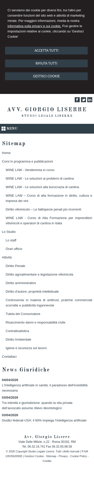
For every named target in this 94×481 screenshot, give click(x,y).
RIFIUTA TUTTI (46, 63)
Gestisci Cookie (34, 456)
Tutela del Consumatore (23, 314)
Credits (47, 460)
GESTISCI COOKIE (46, 76)
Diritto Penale (15, 266)
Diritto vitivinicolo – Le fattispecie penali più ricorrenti (43, 209)
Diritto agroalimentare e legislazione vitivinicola (39, 274)
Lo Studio (9, 232)
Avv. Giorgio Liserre (47, 110)
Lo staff (11, 240)
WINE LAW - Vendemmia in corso (30, 170)
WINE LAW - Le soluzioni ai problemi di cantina (40, 178)
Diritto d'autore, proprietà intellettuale (32, 291)
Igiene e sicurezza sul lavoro (26, 348)
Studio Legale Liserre (47, 116)
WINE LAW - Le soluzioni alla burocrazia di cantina (42, 187)
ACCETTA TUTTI (46, 50)
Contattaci (9, 356)
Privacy (63, 456)
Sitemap (51, 456)
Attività (7, 257)
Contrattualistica (17, 331)
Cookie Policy (78, 456)
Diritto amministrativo (21, 283)
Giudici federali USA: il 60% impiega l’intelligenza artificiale (44, 420)
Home (6, 153)
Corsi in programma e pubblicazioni (27, 161)
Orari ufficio (14, 249)
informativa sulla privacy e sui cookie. (34, 26)
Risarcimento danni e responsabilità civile (35, 322)
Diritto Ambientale (18, 339)
